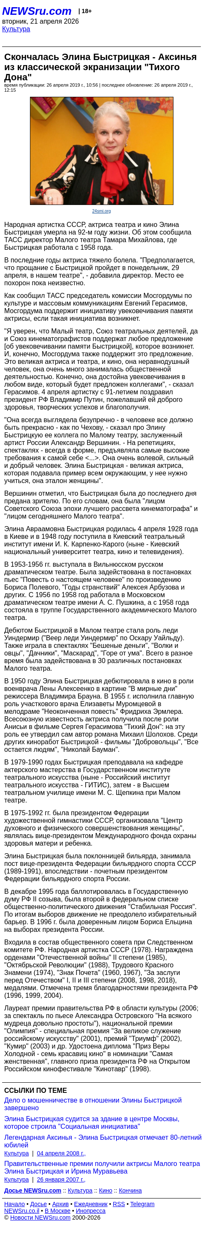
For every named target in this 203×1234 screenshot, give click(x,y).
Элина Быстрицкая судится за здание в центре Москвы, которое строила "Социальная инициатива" (91, 1122)
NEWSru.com (37, 11)
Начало (14, 1204)
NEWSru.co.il (21, 1210)
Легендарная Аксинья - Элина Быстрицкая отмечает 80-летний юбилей (103, 1141)
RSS (119, 1204)
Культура (16, 29)
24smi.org (101, 211)
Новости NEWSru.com (40, 1217)
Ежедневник (91, 1204)
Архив (60, 1204)
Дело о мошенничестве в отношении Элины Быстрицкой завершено (93, 1104)
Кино (106, 1190)
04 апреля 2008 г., (61, 1153)
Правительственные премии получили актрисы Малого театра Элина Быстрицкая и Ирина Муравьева (102, 1167)
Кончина (130, 1190)
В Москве (57, 1210)
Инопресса (91, 1210)
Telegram (142, 1204)
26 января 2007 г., (61, 1179)
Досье (38, 1204)
